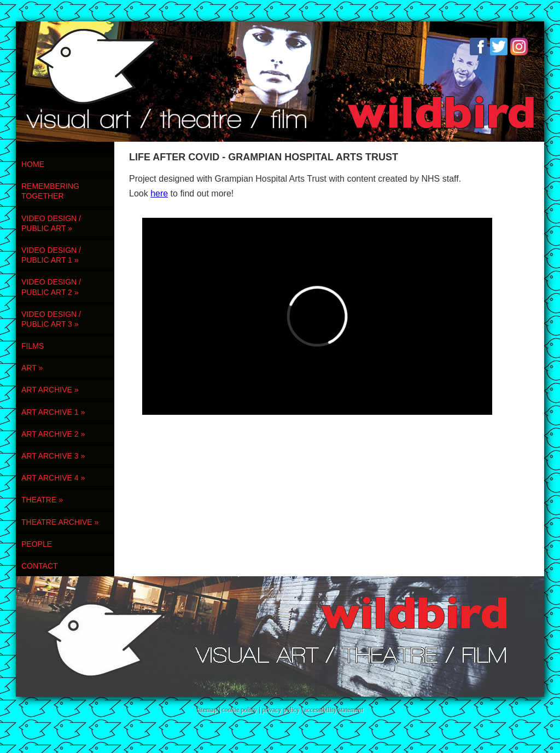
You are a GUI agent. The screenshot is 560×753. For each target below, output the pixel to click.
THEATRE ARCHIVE (59, 522)
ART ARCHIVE (50, 389)
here (159, 193)
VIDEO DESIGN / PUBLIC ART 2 (51, 286)
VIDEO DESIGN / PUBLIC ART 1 (51, 255)
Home (32, 164)
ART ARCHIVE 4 (53, 477)
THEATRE (42, 499)
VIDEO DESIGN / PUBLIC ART (51, 223)
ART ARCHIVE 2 (53, 434)
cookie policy (239, 710)
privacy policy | (283, 710)
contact (39, 565)
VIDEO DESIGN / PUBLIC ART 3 (51, 319)
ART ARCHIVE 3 (53, 455)
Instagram (519, 46)
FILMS (32, 345)
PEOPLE (36, 544)
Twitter (499, 46)
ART (32, 367)
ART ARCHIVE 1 (53, 412)
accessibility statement (333, 710)
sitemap (207, 710)
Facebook (478, 46)
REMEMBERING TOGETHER (50, 191)
